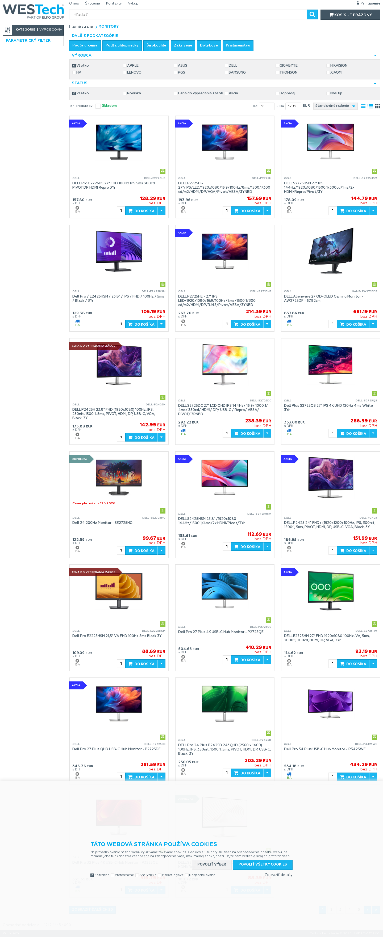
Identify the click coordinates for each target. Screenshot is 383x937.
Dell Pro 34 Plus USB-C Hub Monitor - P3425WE (325, 749)
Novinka (134, 93)
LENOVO (134, 72)
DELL (233, 65)
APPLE (133, 65)
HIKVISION (338, 65)
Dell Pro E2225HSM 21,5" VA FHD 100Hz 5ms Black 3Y (117, 636)
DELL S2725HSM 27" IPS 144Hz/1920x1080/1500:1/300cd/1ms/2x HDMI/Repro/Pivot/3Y (319, 188)
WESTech (33, 11)
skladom (109, 106)
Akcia (233, 93)
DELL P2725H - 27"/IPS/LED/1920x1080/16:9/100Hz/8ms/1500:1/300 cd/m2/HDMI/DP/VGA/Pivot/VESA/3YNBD (224, 188)
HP (78, 72)
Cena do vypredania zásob (200, 93)
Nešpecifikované (202, 875)
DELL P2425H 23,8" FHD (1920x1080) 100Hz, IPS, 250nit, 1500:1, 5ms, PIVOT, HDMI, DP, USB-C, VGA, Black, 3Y (113, 414)
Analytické (147, 875)
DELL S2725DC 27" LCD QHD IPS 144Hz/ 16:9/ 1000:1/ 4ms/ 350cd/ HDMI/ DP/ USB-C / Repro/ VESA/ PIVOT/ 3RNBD (223, 410)
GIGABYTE (289, 65)
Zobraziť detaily (279, 875)
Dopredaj (287, 93)
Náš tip (336, 93)
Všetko (82, 65)
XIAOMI (336, 72)
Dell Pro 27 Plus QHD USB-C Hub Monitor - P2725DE (116, 749)
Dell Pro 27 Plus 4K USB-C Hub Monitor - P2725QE (221, 632)
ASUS (182, 65)
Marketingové (173, 875)
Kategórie (25, 29)
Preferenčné (124, 875)
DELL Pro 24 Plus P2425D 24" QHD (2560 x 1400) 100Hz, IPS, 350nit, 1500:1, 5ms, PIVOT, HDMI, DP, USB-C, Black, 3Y (224, 750)
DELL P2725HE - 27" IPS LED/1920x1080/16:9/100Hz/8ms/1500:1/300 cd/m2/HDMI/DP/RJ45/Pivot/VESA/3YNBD (217, 301)
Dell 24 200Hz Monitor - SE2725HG (102, 523)
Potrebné (101, 875)
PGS (181, 72)
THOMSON (288, 72)
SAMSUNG (237, 72)
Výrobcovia (50, 29)
